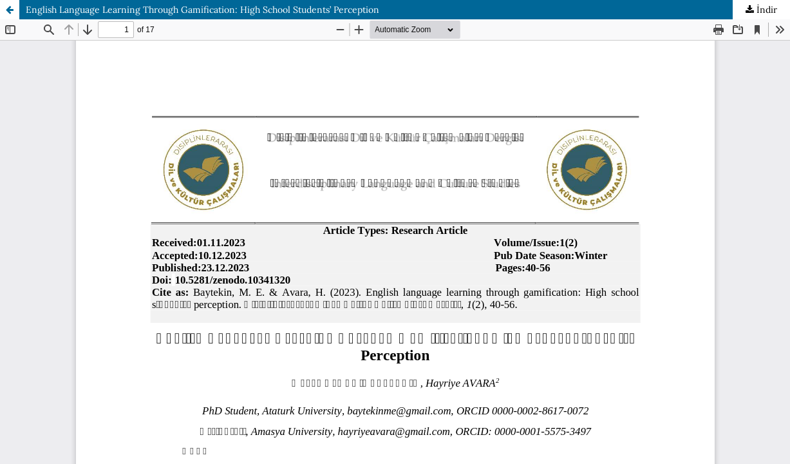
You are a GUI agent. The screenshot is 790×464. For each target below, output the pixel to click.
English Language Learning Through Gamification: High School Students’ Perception (202, 9)
